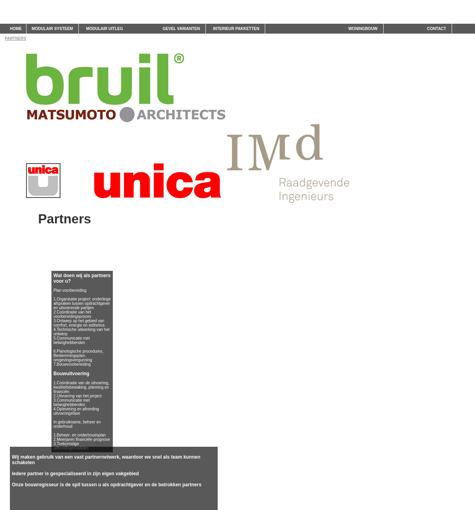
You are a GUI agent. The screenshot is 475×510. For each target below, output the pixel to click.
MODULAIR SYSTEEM (52, 28)
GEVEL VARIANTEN (181, 28)
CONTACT (436, 28)
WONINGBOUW (363, 28)
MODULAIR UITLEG (104, 28)
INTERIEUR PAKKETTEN (236, 28)
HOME (16, 28)
